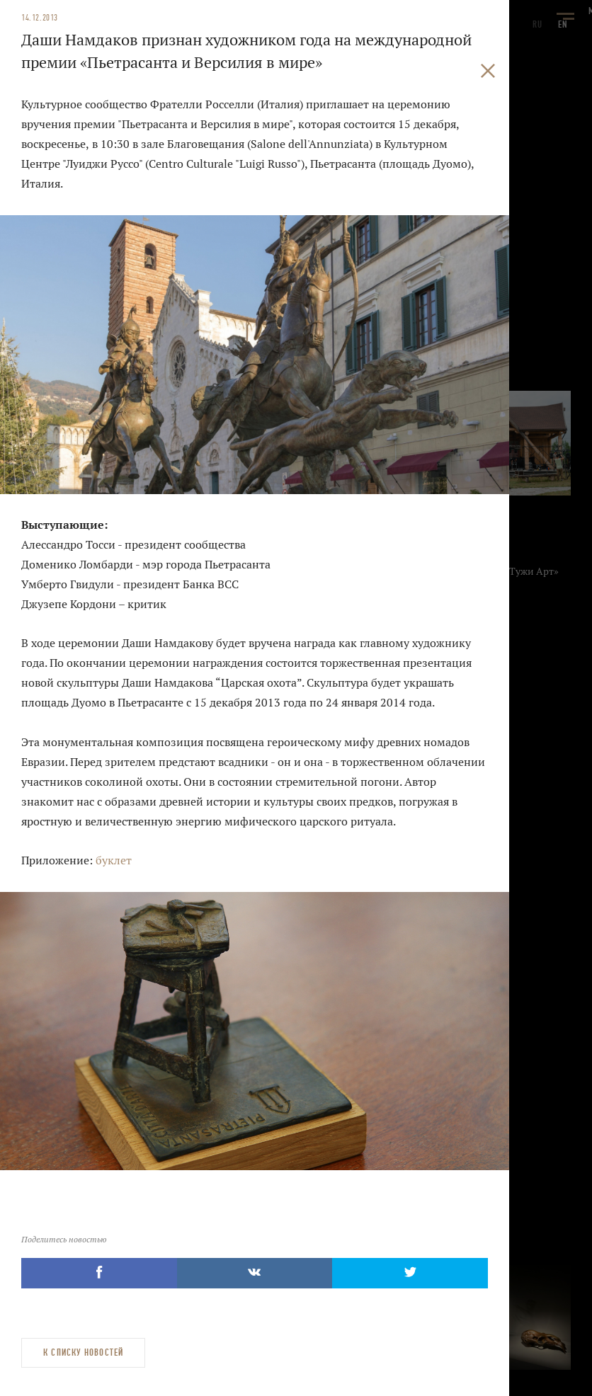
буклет (114, 860)
